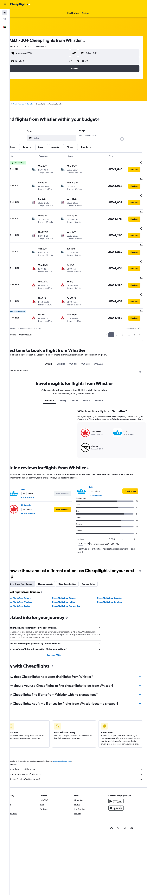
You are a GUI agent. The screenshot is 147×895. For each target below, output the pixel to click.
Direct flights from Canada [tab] (29, 568)
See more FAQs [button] (59, 639)
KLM (31, 473)
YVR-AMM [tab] (102, 345)
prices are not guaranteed (71, 748)
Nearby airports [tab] (54, 568)
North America (27, 104)
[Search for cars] (4, 19)
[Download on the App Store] (118, 794)
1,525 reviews (35, 481)
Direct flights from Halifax (69, 586)
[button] (5, 4)
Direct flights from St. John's (112, 586)
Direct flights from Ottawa (69, 582)
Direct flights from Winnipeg (28, 586)
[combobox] (50, 46)
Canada (38, 104)
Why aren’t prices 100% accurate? (80, 766)
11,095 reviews (36, 497)
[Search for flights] (4, 13)
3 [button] (122, 316)
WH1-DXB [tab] (53, 381)
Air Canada (34, 489)
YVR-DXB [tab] (65, 345)
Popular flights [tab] (97, 568)
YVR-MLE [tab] (90, 345)
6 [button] (134, 316)
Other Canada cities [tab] (76, 568)
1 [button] (111, 316)
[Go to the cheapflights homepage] (20, 4)
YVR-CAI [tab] (77, 345)
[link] (130, 475)
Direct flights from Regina (27, 590)
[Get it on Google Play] (118, 788)
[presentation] (92, 40)
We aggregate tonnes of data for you (80, 761)
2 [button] (116, 316)
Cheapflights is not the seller (80, 756)
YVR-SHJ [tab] (53, 345)
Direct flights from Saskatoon (113, 582)
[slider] (126, 139)
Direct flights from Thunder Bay (72, 590)
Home (16, 104)
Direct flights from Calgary (27, 582)
